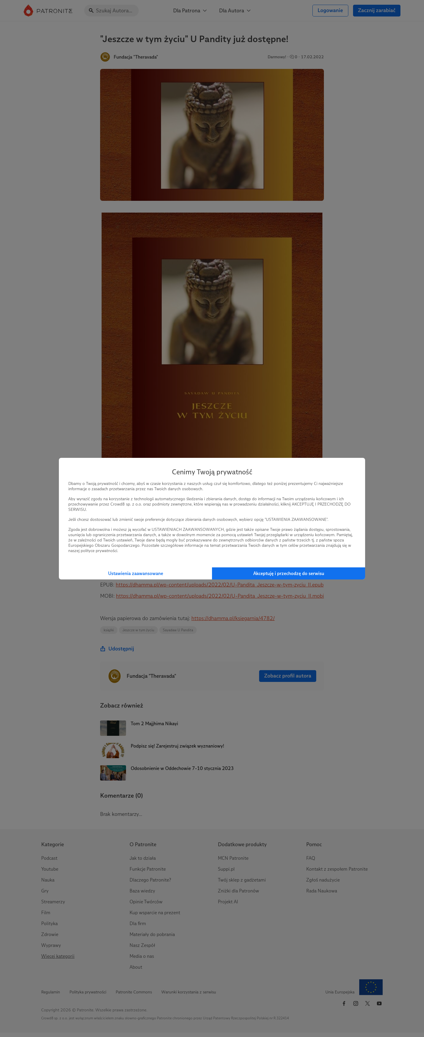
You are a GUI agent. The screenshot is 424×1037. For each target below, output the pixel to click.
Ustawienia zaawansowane (135, 573)
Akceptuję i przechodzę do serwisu (288, 573)
